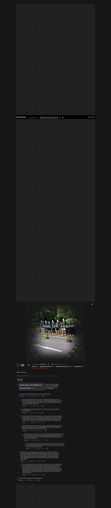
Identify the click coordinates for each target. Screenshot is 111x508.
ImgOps (54, 215)
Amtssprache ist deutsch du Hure (62, 217)
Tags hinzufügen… (43, 219)
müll (35, 2)
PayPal (33, 217)
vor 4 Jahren (34, 215)
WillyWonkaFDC (43, 215)
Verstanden (95, 505)
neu (28, 2)
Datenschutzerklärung (51, 506)
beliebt (31, 2)
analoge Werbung (77, 217)
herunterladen (63, 215)
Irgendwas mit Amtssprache (45, 217)
